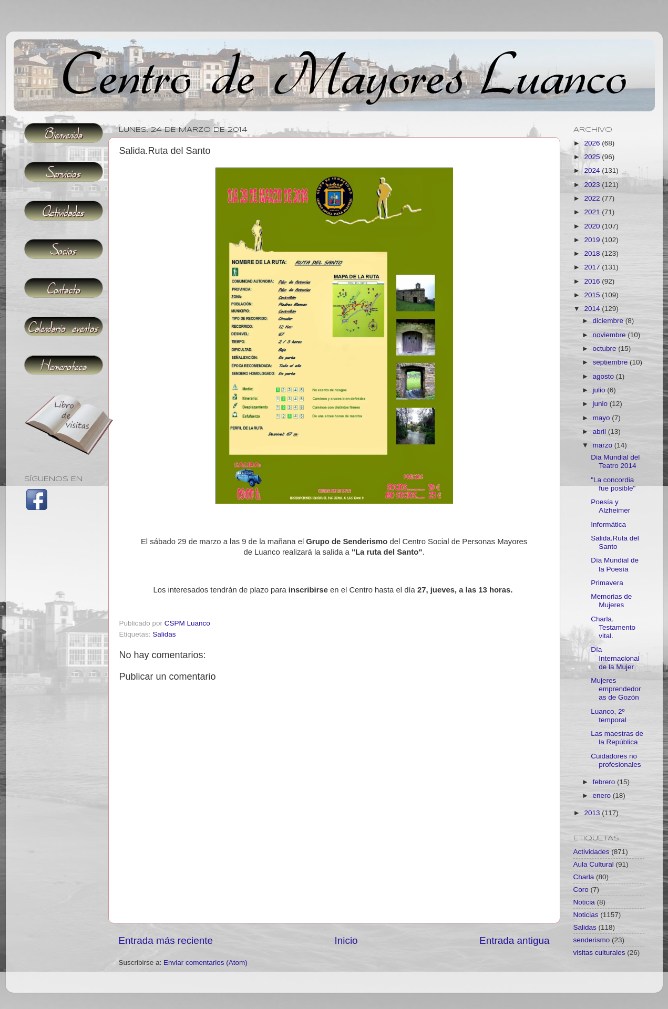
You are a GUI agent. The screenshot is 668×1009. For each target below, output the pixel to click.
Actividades (591, 852)
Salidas (164, 634)
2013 (593, 813)
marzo (603, 445)
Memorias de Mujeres (611, 600)
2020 (593, 226)
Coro (581, 889)
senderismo (591, 940)
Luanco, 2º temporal (608, 716)
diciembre (609, 321)
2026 (593, 143)
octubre (606, 348)
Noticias (586, 915)
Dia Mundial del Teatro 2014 (615, 461)
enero (603, 795)
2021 (593, 212)
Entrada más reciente (166, 940)
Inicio (346, 940)
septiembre (611, 362)
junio (601, 404)
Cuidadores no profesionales (616, 760)
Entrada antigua (514, 940)
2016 (593, 281)
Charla (583, 877)
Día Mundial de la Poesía (615, 564)
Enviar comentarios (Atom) (205, 962)
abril (600, 431)
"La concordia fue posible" (613, 484)
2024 (593, 170)
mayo (602, 418)
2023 (593, 185)
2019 (593, 240)
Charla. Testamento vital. (613, 627)
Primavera (607, 583)
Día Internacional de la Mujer (615, 658)
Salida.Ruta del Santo (615, 542)
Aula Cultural (593, 864)
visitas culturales (599, 952)
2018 (593, 253)
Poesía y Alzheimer (610, 506)
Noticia (584, 902)
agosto (604, 376)
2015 (593, 295)
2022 (593, 198)
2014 (593, 309)
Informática (608, 524)
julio (600, 390)
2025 (593, 157)
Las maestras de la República (617, 738)
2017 (593, 267)
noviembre (610, 335)
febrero (605, 782)
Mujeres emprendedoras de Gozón (616, 689)
